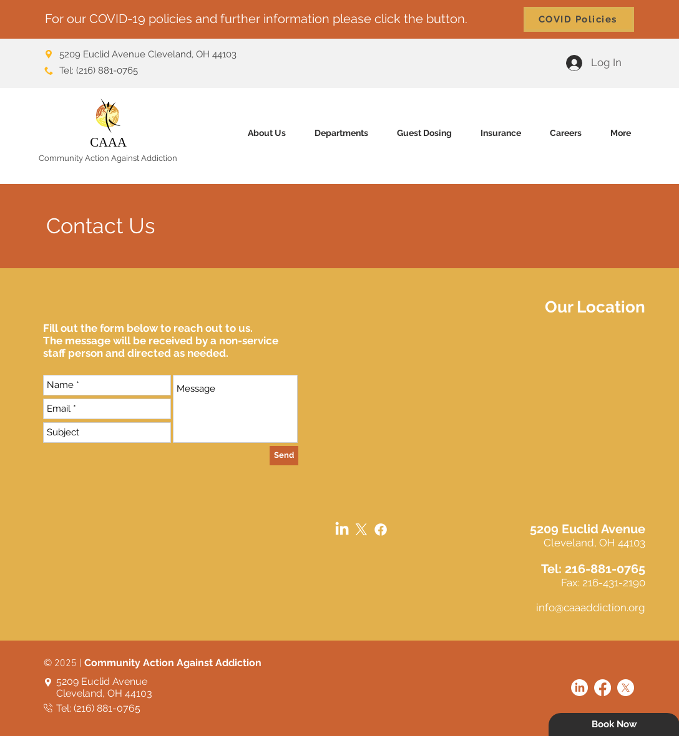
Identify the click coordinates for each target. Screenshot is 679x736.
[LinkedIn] (342, 529)
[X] (361, 529)
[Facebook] (381, 529)
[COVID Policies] (579, 19)
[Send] (284, 455)
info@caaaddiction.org (590, 607)
